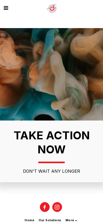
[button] (5, 8)
